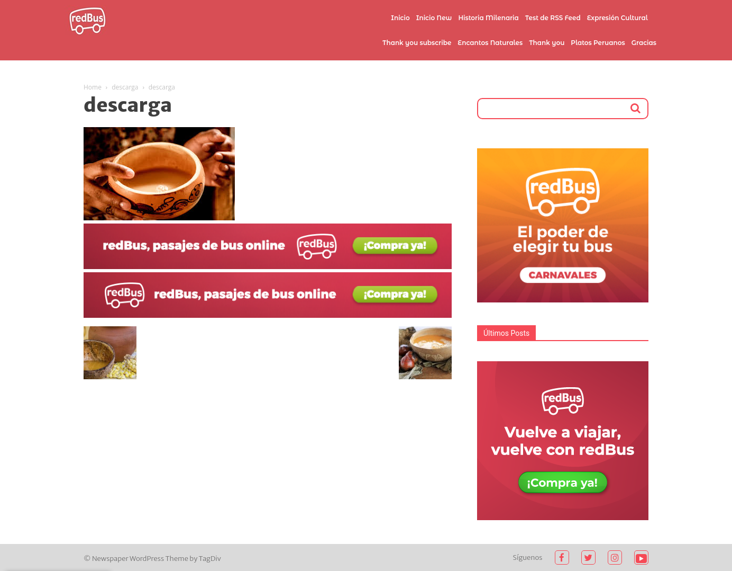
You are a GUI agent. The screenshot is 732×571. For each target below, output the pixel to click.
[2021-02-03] (268, 266)
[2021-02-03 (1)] (268, 315)
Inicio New (434, 18)
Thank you (546, 43)
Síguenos (528, 557)
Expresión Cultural (617, 18)
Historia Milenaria (488, 18)
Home (93, 87)
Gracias (644, 43)
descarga (125, 87)
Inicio (400, 18)
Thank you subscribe (416, 43)
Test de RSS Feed (553, 18)
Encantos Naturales (490, 43)
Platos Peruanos (598, 43)
